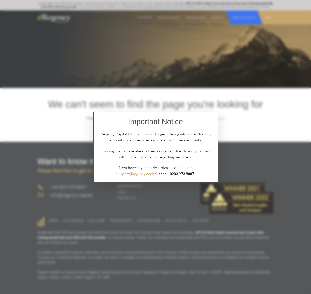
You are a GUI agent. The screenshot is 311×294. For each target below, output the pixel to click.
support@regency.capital (136, 173)
